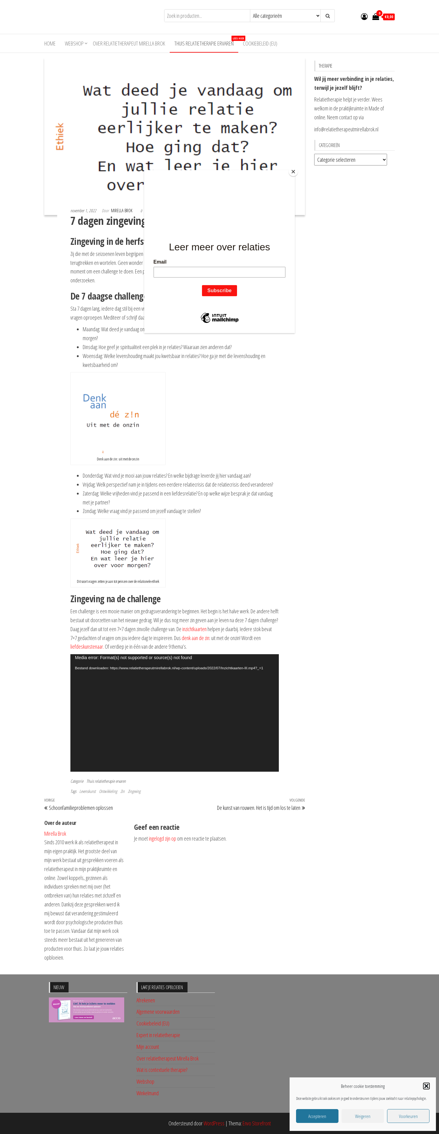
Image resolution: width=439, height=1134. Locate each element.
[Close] (293, 171)
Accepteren (317, 1116)
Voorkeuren (408, 1116)
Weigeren (362, 1116)
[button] (426, 1086)
